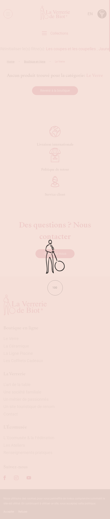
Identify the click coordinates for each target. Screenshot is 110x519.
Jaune (104, 48)
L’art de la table (17, 384)
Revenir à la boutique (55, 90)
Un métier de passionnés (25, 399)
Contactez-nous (55, 253)
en (90, 13)
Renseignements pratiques (27, 452)
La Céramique (16, 346)
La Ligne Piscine (18, 353)
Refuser (22, 511)
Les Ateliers (14, 445)
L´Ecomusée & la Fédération (28, 437)
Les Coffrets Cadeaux (23, 360)
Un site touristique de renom (29, 406)
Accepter (8, 511)
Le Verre (11, 338)
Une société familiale (22, 392)
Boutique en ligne (34, 61)
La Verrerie (14, 374)
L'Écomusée (15, 427)
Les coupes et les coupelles (71, 48)
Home (10, 61)
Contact (10, 414)
